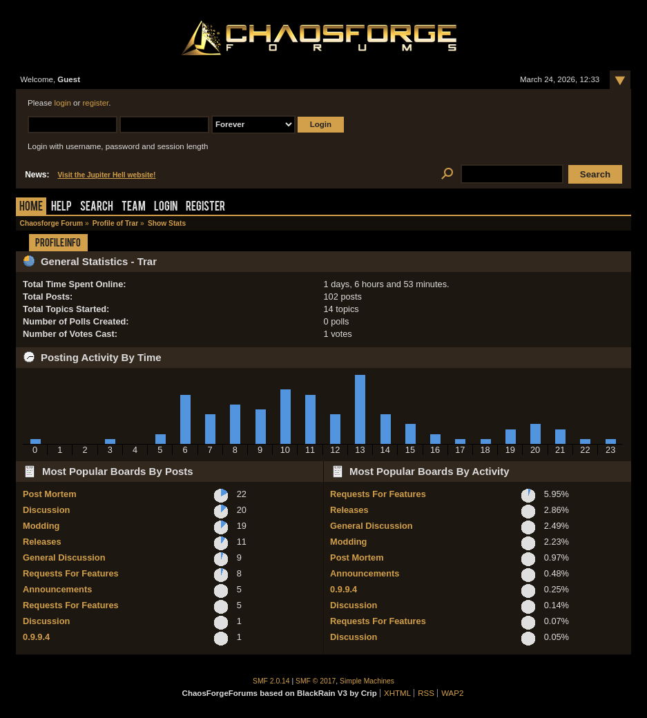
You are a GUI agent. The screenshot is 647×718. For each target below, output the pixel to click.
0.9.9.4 (36, 637)
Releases (42, 541)
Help (61, 207)
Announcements (57, 589)
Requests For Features (71, 573)
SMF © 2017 (316, 681)
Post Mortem (50, 494)
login (63, 103)
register (96, 103)
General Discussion (64, 557)
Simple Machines (367, 681)
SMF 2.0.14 (271, 681)
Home (31, 207)
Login (165, 207)
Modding (41, 526)
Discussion (46, 510)
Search (96, 207)
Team (134, 207)
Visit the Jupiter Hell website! (106, 175)
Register (205, 207)
